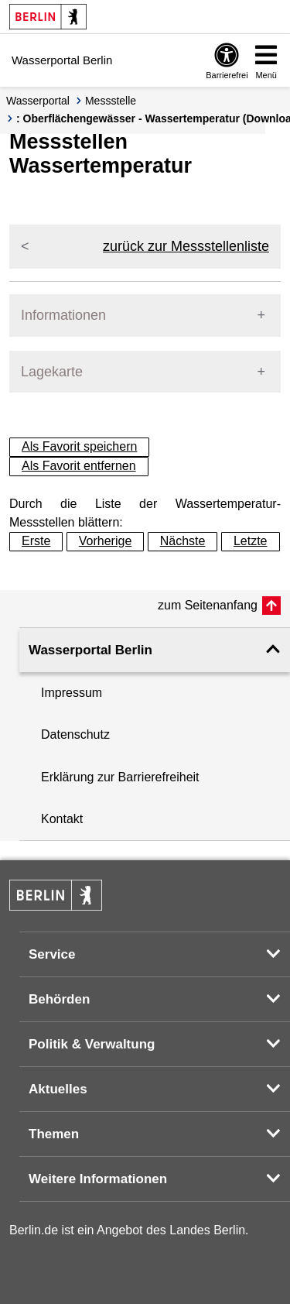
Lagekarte (52, 371)
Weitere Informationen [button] (98, 1179)
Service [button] (52, 954)
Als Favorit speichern (79, 446)
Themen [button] (54, 1134)
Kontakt (62, 818)
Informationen (63, 315)
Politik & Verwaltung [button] (92, 1044)
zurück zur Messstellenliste (186, 246)
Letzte (251, 540)
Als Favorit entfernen (79, 465)
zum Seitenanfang (208, 605)
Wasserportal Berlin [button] (90, 650)
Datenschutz (75, 734)
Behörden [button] (59, 999)
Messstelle (110, 100)
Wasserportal (38, 100)
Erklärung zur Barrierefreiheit (120, 777)
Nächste (183, 540)
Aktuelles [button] (58, 1089)
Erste (36, 540)
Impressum (71, 692)
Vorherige (105, 540)
